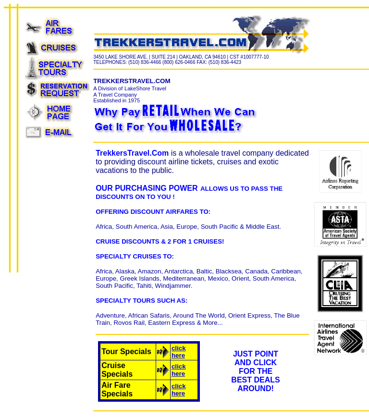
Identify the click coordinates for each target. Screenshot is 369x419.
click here (179, 352)
